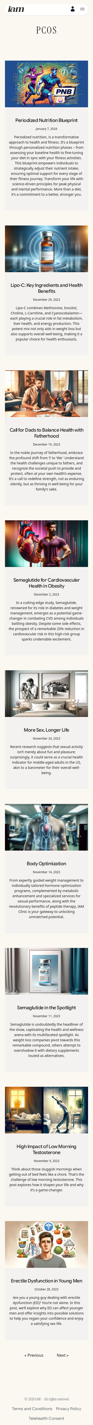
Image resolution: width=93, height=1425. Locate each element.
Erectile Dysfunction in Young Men (46, 1281)
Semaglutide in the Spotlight (46, 1008)
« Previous (33, 1355)
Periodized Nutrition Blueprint (46, 120)
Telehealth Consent (46, 1418)
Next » (62, 1355)
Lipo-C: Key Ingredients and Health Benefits (47, 288)
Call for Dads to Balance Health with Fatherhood (47, 433)
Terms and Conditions (32, 1408)
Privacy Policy (68, 1408)
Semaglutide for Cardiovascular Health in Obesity (46, 583)
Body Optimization (46, 863)
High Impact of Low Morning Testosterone (46, 1149)
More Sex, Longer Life (46, 730)
